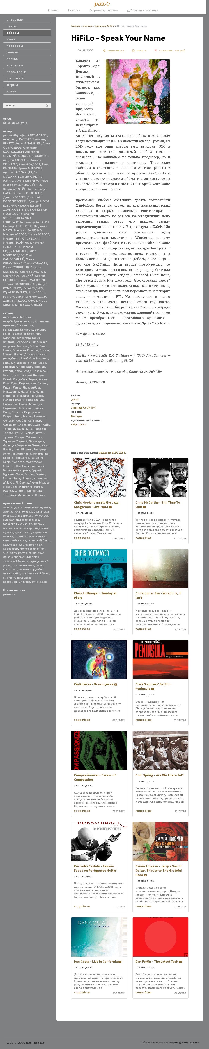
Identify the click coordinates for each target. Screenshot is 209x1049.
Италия (8, 371)
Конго (38, 478)
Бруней (36, 470)
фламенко (10, 569)
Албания (38, 466)
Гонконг (32, 350)
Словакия (9, 424)
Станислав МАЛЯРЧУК (29, 280)
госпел (8, 528)
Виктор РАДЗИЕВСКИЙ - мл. (22, 185)
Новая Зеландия (30, 404)
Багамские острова (16, 470)
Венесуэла (23, 342)
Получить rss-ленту (142, 10)
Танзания (9, 495)
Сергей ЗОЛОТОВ (32, 271)
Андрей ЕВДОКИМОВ (33, 156)
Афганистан (25, 325)
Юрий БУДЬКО (33, 288)
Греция (44, 350)
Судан (37, 424)
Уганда (20, 437)
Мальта (8, 466)
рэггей (22, 553)
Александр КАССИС (17, 139)
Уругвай (21, 441)
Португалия (32, 412)
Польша (17, 412)
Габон (34, 346)
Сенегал (9, 420)
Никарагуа (10, 404)
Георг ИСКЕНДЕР (30, 193)
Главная (53, 10)
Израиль (42, 358)
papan (7, 135)
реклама (9, 594)
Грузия (7, 354)
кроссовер (10, 548)
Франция (9, 445)
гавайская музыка (15, 524)
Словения (24, 424)
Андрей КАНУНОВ (16, 160)
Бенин (7, 333)
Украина (9, 441)
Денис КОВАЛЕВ (14, 197)
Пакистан (24, 408)
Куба (14, 383)
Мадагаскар (34, 462)
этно (24, 123)
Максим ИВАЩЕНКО (28, 230)
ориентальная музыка (30, 536)
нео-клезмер (23, 528)
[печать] (139, 50)
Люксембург (31, 387)
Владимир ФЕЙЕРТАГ (17, 189)
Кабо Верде (23, 371)
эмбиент (9, 577)
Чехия (36, 445)
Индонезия (21, 362)
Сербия (21, 420)
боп (12, 520)
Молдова (36, 396)
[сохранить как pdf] (169, 50)
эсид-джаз (24, 577)
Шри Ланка (23, 466)
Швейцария (11, 449)
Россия (27, 416)
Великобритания (28, 338)
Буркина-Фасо (13, 474)
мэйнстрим (37, 524)
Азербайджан (13, 321)
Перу (6, 412)
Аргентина (42, 321)
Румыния (40, 416)
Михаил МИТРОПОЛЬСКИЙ (22, 238)
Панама (37, 408)
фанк (39, 565)
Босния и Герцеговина (18, 457)
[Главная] (103, 4)
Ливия (33, 482)
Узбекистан (34, 437)
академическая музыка (34, 507)
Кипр (6, 462)
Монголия (26, 486)
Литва (17, 387)
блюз (6, 123)
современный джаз (16, 581)
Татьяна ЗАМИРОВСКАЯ (19, 284)
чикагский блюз (38, 573)
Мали (39, 391)
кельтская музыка (15, 544)
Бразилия (33, 333)
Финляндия (36, 441)
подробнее (82, 538)
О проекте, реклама (103, 10)
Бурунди (9, 338)
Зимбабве (28, 358)
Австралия (10, 317)
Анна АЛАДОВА (29, 164)
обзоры (88, 26)
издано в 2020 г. (105, 26)
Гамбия (29, 474)
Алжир (28, 321)
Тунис (19, 433)
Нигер (38, 486)
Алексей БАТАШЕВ (28, 143)
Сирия (19, 491)
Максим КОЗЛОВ (14, 234)
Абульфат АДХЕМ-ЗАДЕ (30, 135)
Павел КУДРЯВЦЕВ (16, 267)
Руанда (8, 491)
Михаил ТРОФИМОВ (17, 242)
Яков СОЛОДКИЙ (29, 305)
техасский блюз (14, 561)
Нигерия (19, 400)
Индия (7, 362)
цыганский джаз (14, 573)
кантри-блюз (12, 540)
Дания (18, 354)
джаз (15, 123)
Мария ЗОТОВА (38, 234)
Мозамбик (10, 486)
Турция (8, 437)
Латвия (42, 383)
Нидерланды (35, 400)
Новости (74, 10)
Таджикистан (34, 491)
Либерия (22, 482)
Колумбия (20, 379)
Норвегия (9, 408)
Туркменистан (34, 433)
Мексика (23, 396)
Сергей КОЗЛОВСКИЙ (18, 276)
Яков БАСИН (37, 292)
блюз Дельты (24, 515)
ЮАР (33, 453)
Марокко (9, 396)
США (46, 424)
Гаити (7, 350)
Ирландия (10, 366)
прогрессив (28, 548)
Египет (27, 478)
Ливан (7, 387)
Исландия (25, 366)
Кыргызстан (27, 383)
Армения (9, 325)
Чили (45, 445)
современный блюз (25, 557)
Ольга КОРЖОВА (35, 263)
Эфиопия (22, 453)
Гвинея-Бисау (12, 478)
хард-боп (37, 569)
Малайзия (27, 391)
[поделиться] (113, 50)
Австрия (25, 317)
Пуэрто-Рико (12, 416)
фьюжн (24, 569)
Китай (7, 379)
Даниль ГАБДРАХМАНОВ (20, 300)
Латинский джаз (27, 520)
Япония (40, 495)
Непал (7, 400)
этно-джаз (39, 581)
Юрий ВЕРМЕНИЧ (15, 292)
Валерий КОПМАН (35, 180)
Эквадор (40, 449)
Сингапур (34, 420)
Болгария (19, 333)
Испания (39, 366)
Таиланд (9, 429)
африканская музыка (17, 511)
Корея (32, 379)
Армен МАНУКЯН (30, 168)
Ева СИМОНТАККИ (16, 205)
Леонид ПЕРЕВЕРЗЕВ (17, 226)
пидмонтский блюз (36, 540)
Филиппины (25, 495)
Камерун (26, 375)
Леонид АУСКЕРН (36, 222)
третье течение (23, 565)
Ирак (33, 362)
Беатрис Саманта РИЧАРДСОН (24, 296)
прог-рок (35, 544)
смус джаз (78, 424)
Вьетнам (22, 346)
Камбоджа (10, 375)
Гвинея (40, 474)
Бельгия (40, 329)
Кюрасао (18, 462)
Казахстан (40, 371)
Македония (11, 391)
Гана (42, 346)
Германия (19, 350)
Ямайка (43, 453)
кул (5, 520)
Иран (42, 362)
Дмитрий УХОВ (39, 201)
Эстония (9, 453)
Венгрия (8, 342)
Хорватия (24, 445)
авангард (9, 507)
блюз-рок (42, 515)
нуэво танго (23, 532)
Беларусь (26, 329)
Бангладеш (11, 329)
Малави (44, 482)
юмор (11, 91)
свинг (32, 553)
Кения (39, 457)
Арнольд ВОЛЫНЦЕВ (17, 172)
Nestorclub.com (190, 1042)
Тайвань (22, 429)
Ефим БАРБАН (26, 209)
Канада (38, 375)
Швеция (26, 449)
